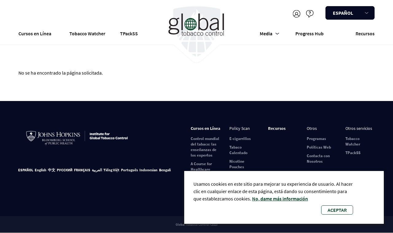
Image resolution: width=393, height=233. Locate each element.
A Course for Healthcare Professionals (203, 169)
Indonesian (148, 170)
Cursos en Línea (34, 33)
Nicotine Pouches (236, 164)
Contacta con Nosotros (318, 158)
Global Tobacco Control (196, 31)
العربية (97, 170)
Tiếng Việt (111, 170)
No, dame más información (280, 199)
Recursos (365, 33)
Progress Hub (309, 33)
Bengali (165, 170)
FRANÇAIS (82, 170)
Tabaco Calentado (238, 150)
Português (129, 170)
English (40, 170)
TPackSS (129, 33)
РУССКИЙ (64, 170)
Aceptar (337, 210)
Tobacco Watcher (87, 33)
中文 (51, 170)
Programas (316, 138)
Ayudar (309, 13)
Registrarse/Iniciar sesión (296, 13)
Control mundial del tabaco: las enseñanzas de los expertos (205, 147)
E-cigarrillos (240, 138)
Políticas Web (319, 147)
